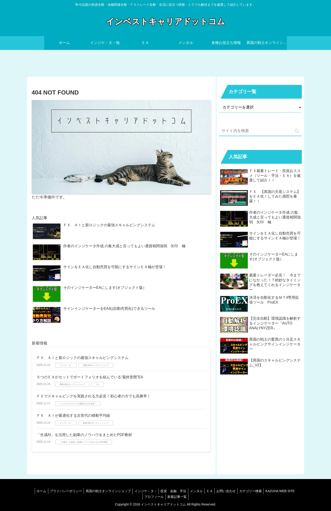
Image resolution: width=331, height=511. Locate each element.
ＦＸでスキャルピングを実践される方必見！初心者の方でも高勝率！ (94, 396)
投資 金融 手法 (190, 491)
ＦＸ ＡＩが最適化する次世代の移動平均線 (73, 415)
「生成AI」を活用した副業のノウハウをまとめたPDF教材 (84, 435)
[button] (297, 131)
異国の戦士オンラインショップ (122, 491)
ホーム (53, 491)
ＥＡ (228, 491)
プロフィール (170, 497)
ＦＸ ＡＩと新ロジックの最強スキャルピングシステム (82, 358)
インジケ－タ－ (161, 491)
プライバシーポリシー (79, 491)
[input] (260, 131)
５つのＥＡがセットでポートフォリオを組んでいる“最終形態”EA (90, 377)
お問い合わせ (246, 491)
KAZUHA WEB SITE (141, 497)
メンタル (214, 491)
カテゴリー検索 (272, 491)
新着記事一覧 (194, 497)
